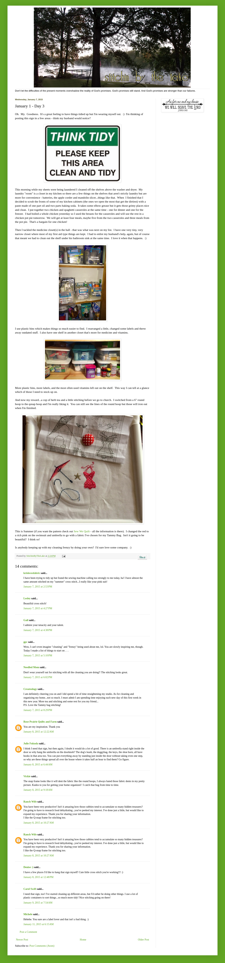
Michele (27, 914)
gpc (25, 642)
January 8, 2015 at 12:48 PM (38, 877)
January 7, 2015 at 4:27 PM (37, 608)
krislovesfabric (31, 573)
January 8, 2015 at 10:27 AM (38, 822)
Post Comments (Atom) (41, 945)
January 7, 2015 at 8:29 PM (37, 710)
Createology (30, 689)
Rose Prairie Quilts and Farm (40, 721)
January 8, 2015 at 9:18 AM (37, 789)
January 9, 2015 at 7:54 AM (37, 902)
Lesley (27, 598)
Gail (25, 620)
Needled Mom (31, 667)
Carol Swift (29, 889)
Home (83, 939)
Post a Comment (28, 932)
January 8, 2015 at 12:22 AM (38, 731)
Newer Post (22, 939)
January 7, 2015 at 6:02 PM (37, 677)
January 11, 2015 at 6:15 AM (38, 924)
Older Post (143, 939)
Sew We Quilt (82, 531)
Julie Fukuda (30, 743)
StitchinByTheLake (35, 556)
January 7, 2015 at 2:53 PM (37, 586)
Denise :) (28, 867)
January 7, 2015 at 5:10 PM (37, 655)
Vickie (27, 776)
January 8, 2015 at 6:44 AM (37, 764)
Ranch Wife (30, 801)
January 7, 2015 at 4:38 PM (37, 630)
